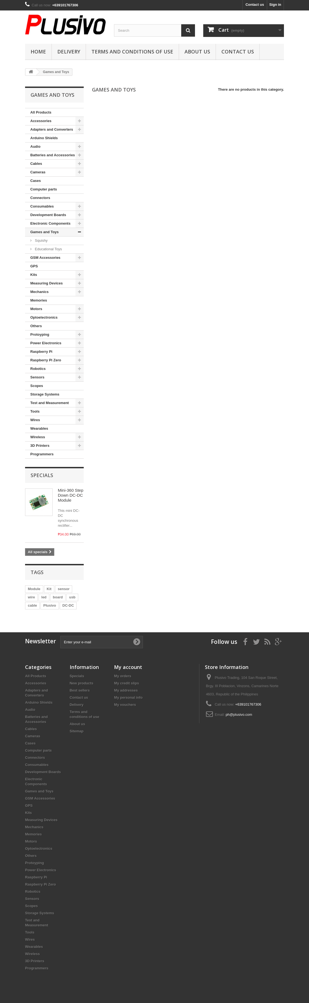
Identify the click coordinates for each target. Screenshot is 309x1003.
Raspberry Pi (41, 351)
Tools (35, 411)
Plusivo (49, 605)
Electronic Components (50, 223)
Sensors (37, 377)
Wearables (39, 428)
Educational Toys (48, 249)
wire (31, 597)
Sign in (275, 4)
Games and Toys (44, 232)
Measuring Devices (46, 283)
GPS (34, 266)
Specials (42, 475)
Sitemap (77, 731)
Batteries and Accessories (52, 155)
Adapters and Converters (51, 129)
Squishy (41, 240)
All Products (41, 112)
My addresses (126, 690)
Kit (49, 589)
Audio (35, 146)
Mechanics (39, 292)
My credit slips (126, 683)
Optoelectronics (44, 317)
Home (38, 51)
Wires (35, 420)
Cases (35, 181)
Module (34, 589)
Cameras (37, 172)
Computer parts (43, 189)
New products (81, 683)
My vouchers (125, 705)
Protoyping (39, 334)
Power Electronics (45, 343)
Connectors (40, 198)
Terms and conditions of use (132, 51)
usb (72, 597)
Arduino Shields (44, 138)
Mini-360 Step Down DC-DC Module (70, 495)
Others (36, 326)
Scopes (36, 386)
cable (32, 605)
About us (197, 51)
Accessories (41, 121)
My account (128, 667)
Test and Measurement (49, 403)
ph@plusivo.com (239, 714)
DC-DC (68, 605)
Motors (36, 309)
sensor (64, 589)
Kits (33, 275)
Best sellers (80, 690)
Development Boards (48, 215)
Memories (38, 300)
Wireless (37, 437)
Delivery (68, 51)
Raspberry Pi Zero (45, 360)
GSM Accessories (45, 258)
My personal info (128, 697)
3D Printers (39, 445)
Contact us (254, 4)
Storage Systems (44, 394)
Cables (36, 164)
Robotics (38, 369)
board (58, 597)
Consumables (42, 206)
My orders (122, 676)
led (44, 597)
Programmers (42, 454)
